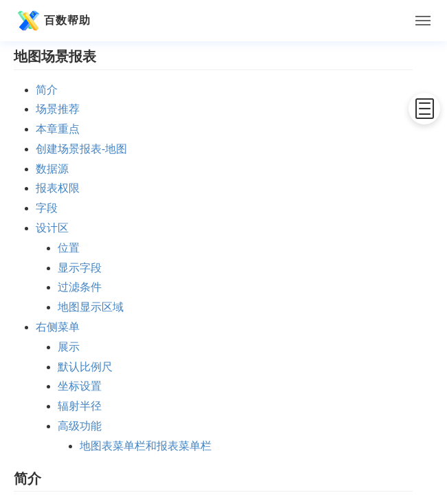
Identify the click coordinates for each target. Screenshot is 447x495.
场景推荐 (58, 109)
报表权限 (58, 188)
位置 (69, 248)
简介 (47, 90)
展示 (69, 347)
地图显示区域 (91, 307)
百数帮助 (52, 21)
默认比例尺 (85, 367)
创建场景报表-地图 (81, 149)
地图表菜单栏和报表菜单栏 (145, 446)
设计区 (52, 228)
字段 (47, 208)
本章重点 (58, 129)
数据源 (52, 169)
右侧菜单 (58, 327)
